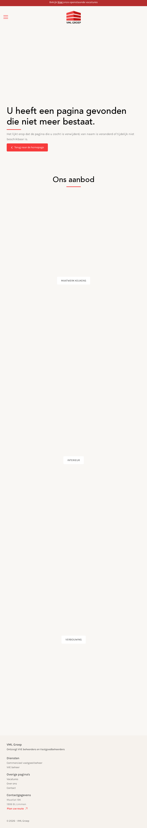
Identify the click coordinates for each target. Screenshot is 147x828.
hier (60, 2)
